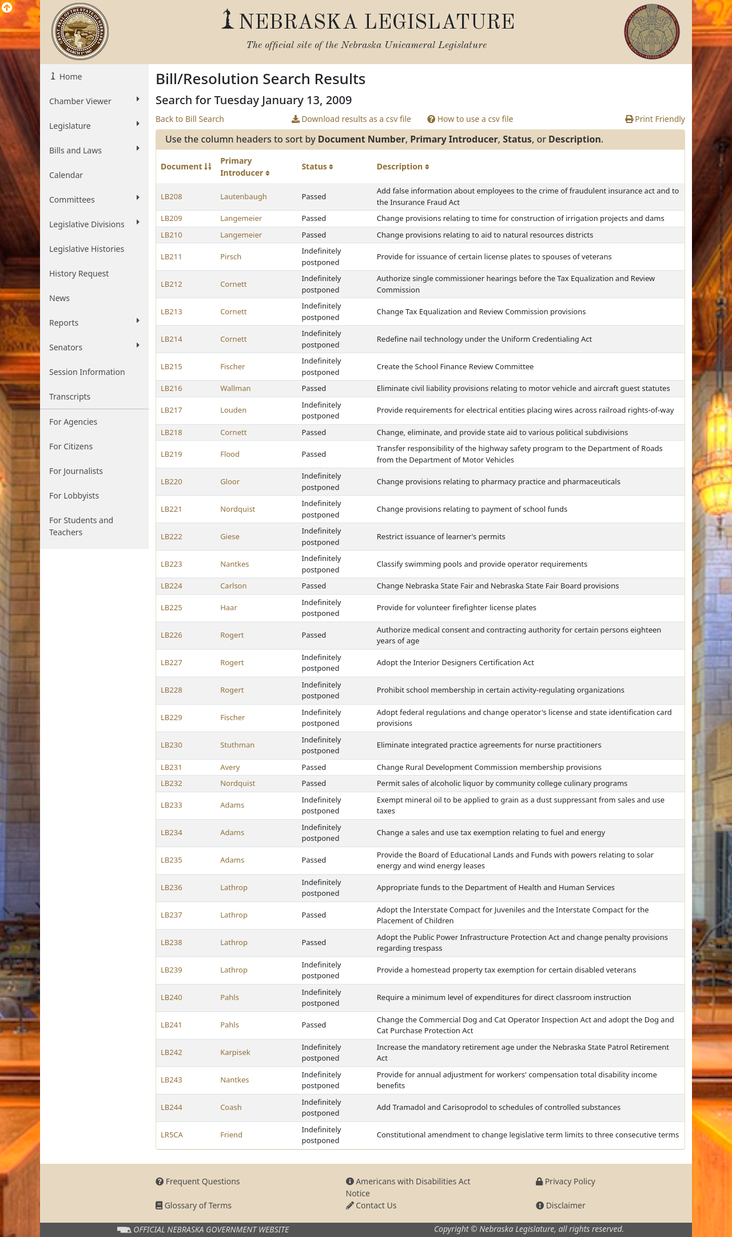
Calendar (66, 174)
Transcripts (69, 396)
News (59, 298)
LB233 (171, 805)
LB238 (171, 942)
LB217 (171, 410)
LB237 (171, 915)
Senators (94, 347)
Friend (231, 1134)
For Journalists (76, 470)
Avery (230, 767)
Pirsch (230, 256)
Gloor (230, 481)
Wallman (235, 388)
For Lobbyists (74, 495)
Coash (231, 1107)
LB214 (171, 339)
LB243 (171, 1079)
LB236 (171, 887)
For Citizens (71, 446)
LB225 (171, 607)
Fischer (232, 366)
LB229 (171, 717)
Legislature (94, 125)
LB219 (171, 454)
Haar (228, 607)
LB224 (171, 585)
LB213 (171, 311)
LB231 (171, 767)
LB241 (171, 1024)
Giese (230, 536)
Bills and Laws (94, 150)
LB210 (171, 235)
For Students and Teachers (81, 526)
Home (69, 76)
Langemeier (241, 218)
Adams (232, 805)
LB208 (171, 196)
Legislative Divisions (94, 224)
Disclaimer (561, 1205)
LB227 (171, 662)
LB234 (171, 832)
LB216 (171, 388)
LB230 (171, 745)
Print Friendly (655, 118)
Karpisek (235, 1052)
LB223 (171, 564)
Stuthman (237, 745)
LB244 (171, 1107)
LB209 (171, 218)
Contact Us (371, 1205)
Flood (230, 454)
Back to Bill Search (190, 118)
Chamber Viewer (94, 100)
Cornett (233, 284)
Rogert (232, 635)
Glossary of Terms (194, 1205)
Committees (94, 199)
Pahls (229, 997)
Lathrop (234, 887)
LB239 (171, 970)
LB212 (171, 284)
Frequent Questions (198, 1181)
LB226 (171, 635)
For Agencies (73, 421)
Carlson (233, 585)
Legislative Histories (86, 248)
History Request (79, 273)
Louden (233, 410)
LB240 (171, 997)
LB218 (171, 432)
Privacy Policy (565, 1181)
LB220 (171, 481)
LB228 (171, 690)
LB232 (171, 783)
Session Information (87, 371)
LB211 (171, 256)
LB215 (171, 366)
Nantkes (234, 564)
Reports (94, 322)
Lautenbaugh (243, 196)
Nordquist (237, 509)
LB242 (171, 1052)
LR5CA (172, 1134)
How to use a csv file (470, 118)
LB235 (171, 860)
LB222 (171, 536)
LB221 (171, 509)
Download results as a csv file (351, 118)
